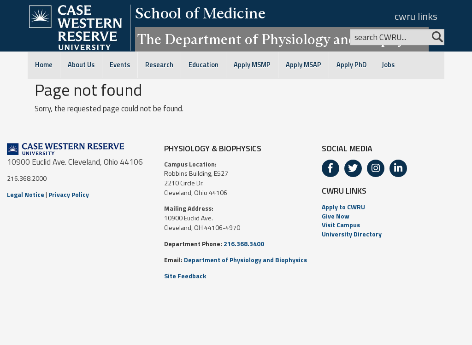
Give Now (335, 216)
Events (120, 65)
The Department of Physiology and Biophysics (281, 39)
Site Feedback (185, 276)
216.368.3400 (244, 243)
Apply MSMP (252, 65)
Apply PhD (351, 65)
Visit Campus (341, 225)
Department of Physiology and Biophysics (245, 259)
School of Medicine (200, 13)
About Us (81, 65)
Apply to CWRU (343, 207)
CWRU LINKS (344, 190)
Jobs (388, 65)
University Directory (352, 234)
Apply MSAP (303, 65)
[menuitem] (393, 207)
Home (44, 65)
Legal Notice (25, 194)
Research (159, 65)
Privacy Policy (68, 194)
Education (203, 65)
